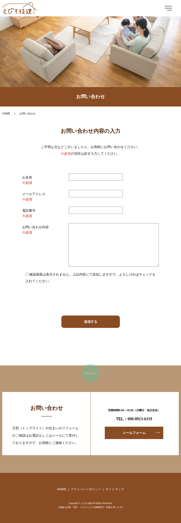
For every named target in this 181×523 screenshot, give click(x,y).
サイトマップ (114, 489)
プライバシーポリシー (85, 489)
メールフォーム (134, 433)
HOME (6, 113)
